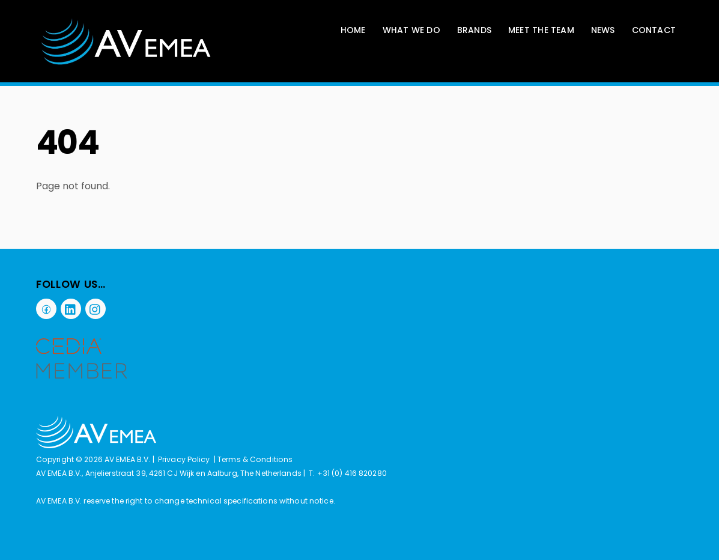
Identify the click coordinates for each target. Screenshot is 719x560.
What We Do (411, 30)
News (603, 30)
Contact (654, 30)
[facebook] (46, 308)
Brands (474, 30)
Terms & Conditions (255, 459)
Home (353, 30)
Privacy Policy (184, 459)
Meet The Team (541, 30)
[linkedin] (71, 308)
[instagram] (95, 308)
